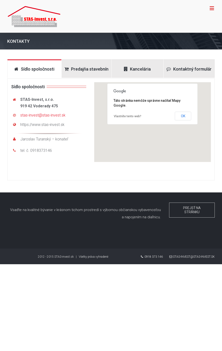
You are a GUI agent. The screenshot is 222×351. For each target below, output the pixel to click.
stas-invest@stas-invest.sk (42, 115)
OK (183, 116)
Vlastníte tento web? (127, 116)
